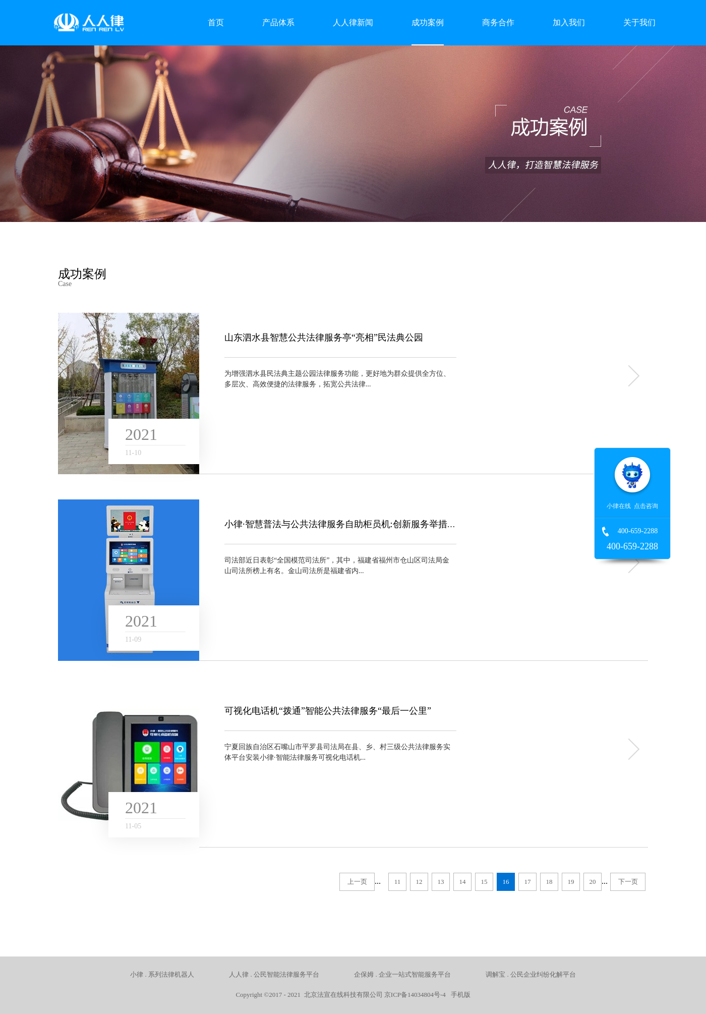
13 (441, 881)
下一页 (628, 881)
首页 (216, 22)
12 (419, 881)
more (633, 375)
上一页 (357, 881)
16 (506, 881)
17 (527, 881)
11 (397, 881)
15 (484, 881)
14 (462, 881)
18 (549, 881)
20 (593, 881)
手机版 (458, 994)
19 (571, 881)
